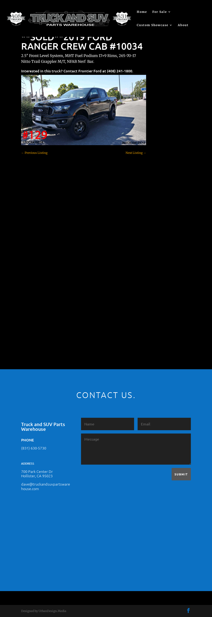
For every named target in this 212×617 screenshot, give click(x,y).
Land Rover (162, 288)
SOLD (158, 303)
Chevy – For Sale (165, 179)
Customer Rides (165, 216)
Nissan (159, 296)
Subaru (159, 310)
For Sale (159, 12)
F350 (157, 252)
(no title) (160, 157)
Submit (181, 474)
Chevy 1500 (162, 187)
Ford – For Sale (164, 259)
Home (142, 12)
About (183, 25)
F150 (157, 237)
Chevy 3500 (162, 201)
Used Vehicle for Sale (168, 339)
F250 (157, 245)
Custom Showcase (152, 25)
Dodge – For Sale (165, 230)
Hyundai (160, 266)
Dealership (161, 223)
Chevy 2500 (162, 194)
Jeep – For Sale (164, 281)
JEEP (157, 274)
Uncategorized (164, 332)
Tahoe (158, 317)
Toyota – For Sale (166, 325)
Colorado (160, 208)
